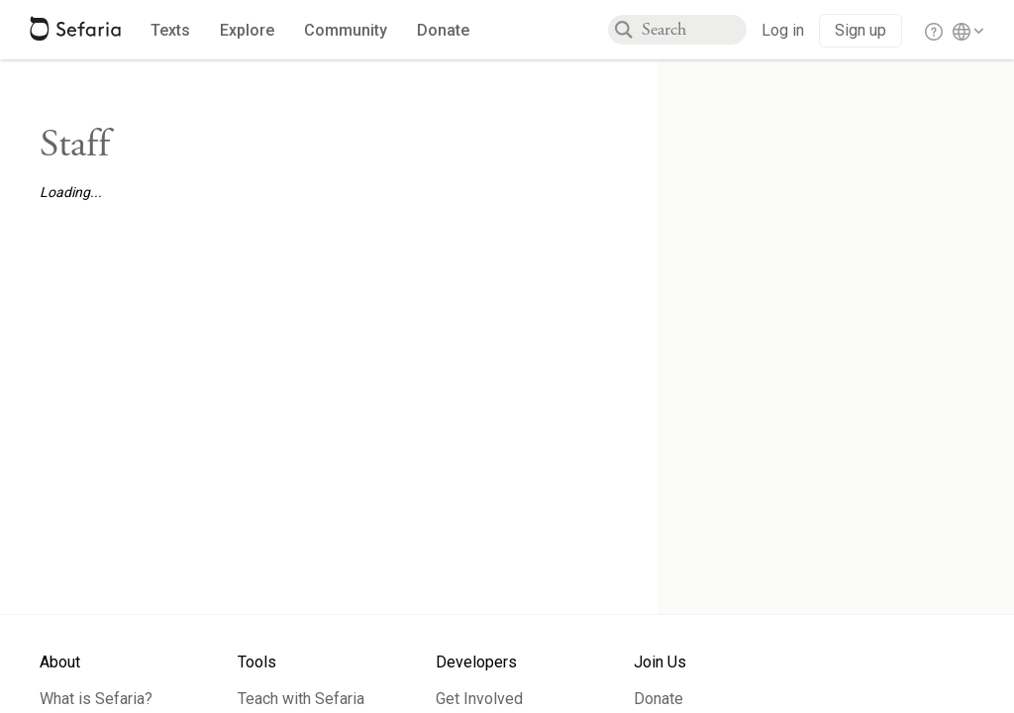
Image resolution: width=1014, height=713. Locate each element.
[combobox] (694, 30)
